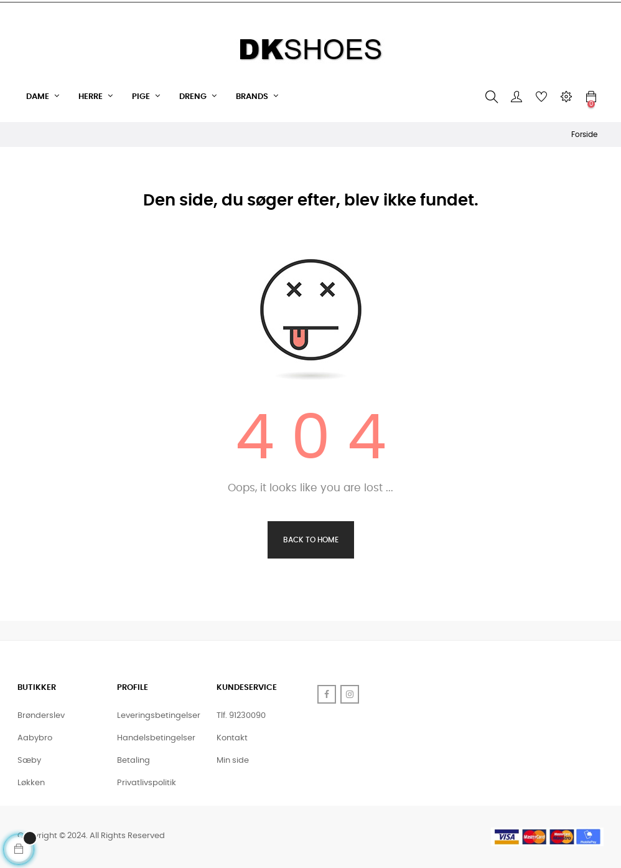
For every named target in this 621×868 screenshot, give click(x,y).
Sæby (29, 761)
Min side (233, 761)
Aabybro (34, 738)
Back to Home (311, 540)
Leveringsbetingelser (158, 716)
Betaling (133, 761)
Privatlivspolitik (146, 783)
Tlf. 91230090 (241, 716)
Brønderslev (41, 716)
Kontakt (232, 738)
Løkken (31, 783)
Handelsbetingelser (156, 738)
